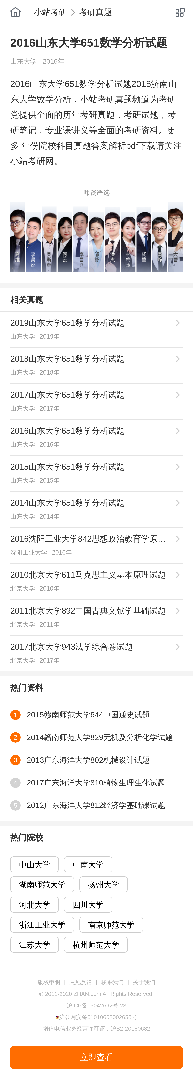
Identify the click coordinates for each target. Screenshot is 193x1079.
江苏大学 (34, 945)
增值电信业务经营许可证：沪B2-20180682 (96, 1028)
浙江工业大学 (42, 925)
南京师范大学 (111, 925)
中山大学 (34, 864)
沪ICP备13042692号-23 (96, 1005)
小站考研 (50, 12)
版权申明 (49, 982)
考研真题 (95, 12)
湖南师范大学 (42, 884)
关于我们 (144, 982)
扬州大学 (103, 884)
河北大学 (34, 905)
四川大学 (88, 905)
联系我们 (112, 982)
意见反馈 (80, 982)
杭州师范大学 (96, 945)
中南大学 (88, 864)
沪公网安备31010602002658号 (98, 1017)
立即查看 (96, 1057)
